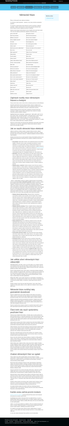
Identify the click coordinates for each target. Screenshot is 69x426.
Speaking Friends (40, 147)
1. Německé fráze (49, 18)
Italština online (46, 7)
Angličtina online (20, 7)
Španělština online (38, 7)
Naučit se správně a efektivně (16, 394)
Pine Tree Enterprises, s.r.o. (43, 421)
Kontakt (6, 421)
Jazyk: (29, 419)
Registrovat (61, 1)
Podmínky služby (18, 421)
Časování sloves (54, 7)
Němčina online (29, 7)
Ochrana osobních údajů (28, 421)
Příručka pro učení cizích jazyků (11, 419)
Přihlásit (54, 1)
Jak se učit (13, 7)
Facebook (11, 421)
